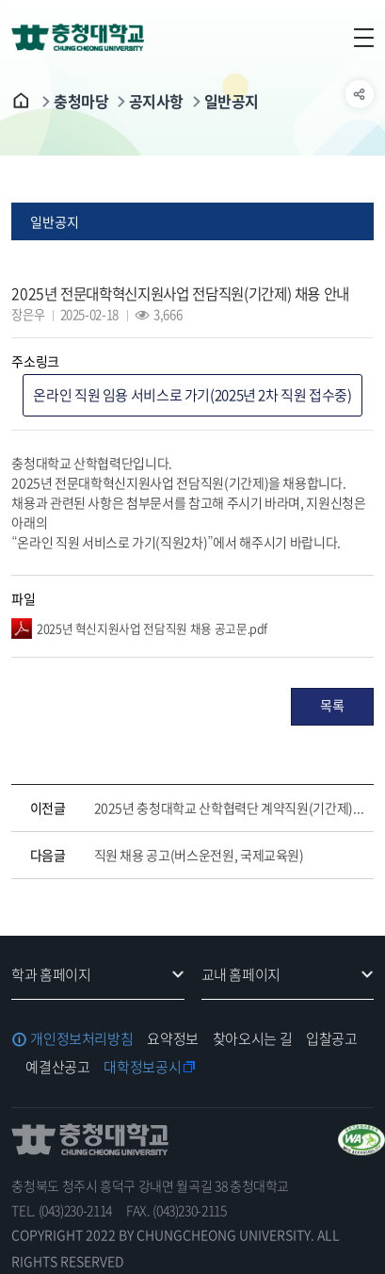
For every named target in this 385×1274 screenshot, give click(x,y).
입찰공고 (332, 1038)
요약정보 (173, 1038)
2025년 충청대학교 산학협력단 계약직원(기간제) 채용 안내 (229, 807)
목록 (332, 704)
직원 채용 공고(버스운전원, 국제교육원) (199, 854)
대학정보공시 (142, 1066)
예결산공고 (57, 1066)
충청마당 (81, 101)
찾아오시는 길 (252, 1038)
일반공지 (231, 101)
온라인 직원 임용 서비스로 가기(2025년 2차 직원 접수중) (192, 394)
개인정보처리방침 (81, 1038)
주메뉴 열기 (359, 38)
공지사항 (156, 101)
